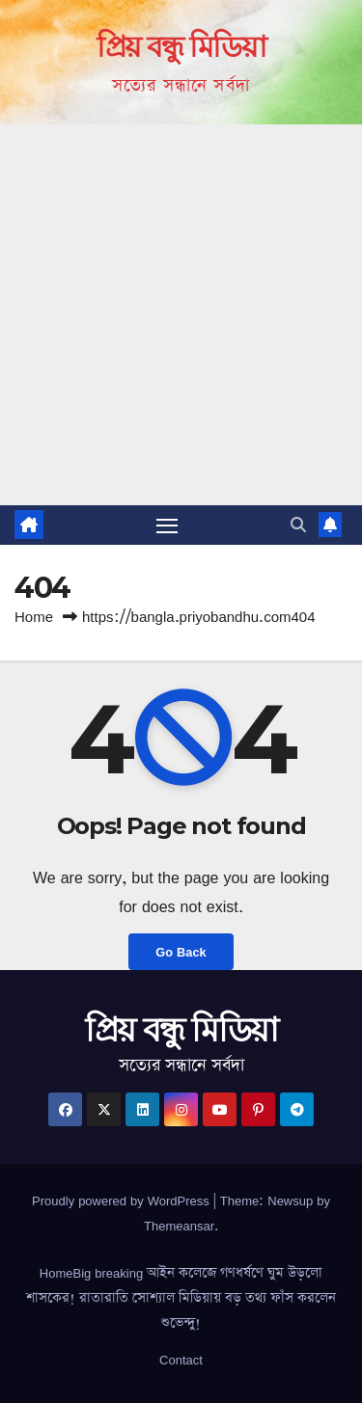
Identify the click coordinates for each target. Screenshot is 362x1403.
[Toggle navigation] (167, 525)
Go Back (180, 951)
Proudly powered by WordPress (122, 1200)
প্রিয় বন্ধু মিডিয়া (181, 47)
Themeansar (179, 1225)
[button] (298, 524)
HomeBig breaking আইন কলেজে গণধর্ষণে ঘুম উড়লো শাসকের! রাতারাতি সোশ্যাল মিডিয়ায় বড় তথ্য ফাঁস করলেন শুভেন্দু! (181, 1298)
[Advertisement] (181, 315)
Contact (181, 1359)
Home (33, 617)
